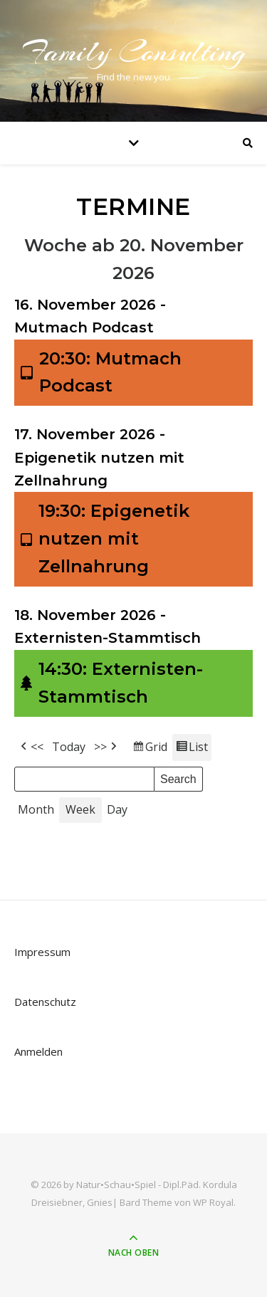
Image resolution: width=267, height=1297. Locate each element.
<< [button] (30, 747)
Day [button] (117, 809)
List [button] (191, 749)
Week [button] (80, 809)
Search (178, 777)
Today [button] (68, 747)
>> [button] (107, 747)
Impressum (42, 952)
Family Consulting (134, 52)
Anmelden (38, 1051)
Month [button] (36, 809)
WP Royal (213, 1202)
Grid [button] (149, 749)
